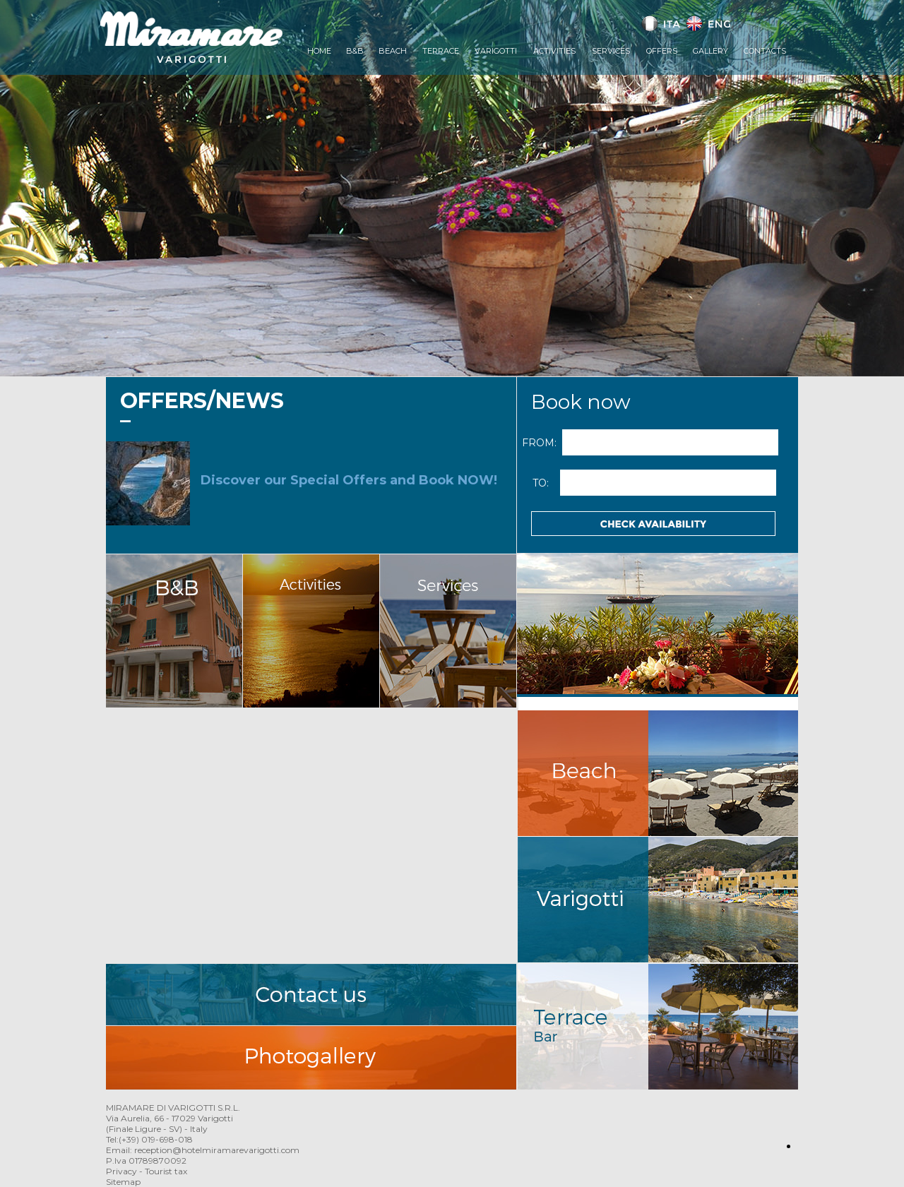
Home (319, 51)
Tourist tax (166, 1171)
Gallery (710, 51)
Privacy (121, 1171)
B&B (355, 51)
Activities (554, 51)
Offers (661, 51)
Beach (393, 51)
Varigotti (496, 51)
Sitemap (123, 1181)
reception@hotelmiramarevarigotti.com (216, 1150)
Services (611, 51)
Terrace (440, 51)
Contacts (765, 51)
